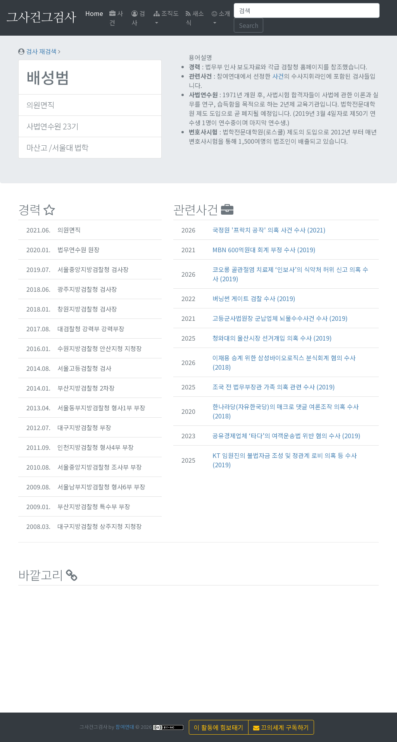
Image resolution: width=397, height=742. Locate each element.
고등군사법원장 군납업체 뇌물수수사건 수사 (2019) (280, 318)
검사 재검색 (41, 51)
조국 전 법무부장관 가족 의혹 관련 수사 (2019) (273, 386)
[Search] (307, 10)
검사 (138, 18)
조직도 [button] (166, 13)
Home (95, 13)
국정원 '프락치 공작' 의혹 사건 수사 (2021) (269, 229)
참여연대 (125, 726)
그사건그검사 (41, 18)
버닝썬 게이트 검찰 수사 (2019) (253, 298)
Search (248, 25)
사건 (116, 18)
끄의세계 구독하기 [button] (281, 727)
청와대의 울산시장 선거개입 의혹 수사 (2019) (272, 338)
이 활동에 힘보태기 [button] (218, 727)
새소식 (195, 18)
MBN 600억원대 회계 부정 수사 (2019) (264, 249)
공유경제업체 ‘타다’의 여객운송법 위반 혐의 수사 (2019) (286, 435)
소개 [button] (221, 13)
